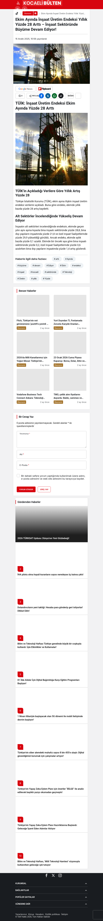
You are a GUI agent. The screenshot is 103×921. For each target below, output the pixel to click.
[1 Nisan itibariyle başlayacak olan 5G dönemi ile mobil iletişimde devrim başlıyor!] (51, 705)
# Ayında (69, 259)
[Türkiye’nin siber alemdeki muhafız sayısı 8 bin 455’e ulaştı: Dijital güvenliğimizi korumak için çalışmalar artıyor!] (51, 742)
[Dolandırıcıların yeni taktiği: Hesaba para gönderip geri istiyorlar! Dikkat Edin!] (51, 596)
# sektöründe (50, 272)
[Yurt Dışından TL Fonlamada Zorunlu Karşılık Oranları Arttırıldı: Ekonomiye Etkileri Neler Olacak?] (70, 312)
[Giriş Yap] (24, 9)
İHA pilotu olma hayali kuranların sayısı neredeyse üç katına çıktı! (50, 574)
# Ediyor (50, 265)
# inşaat (21, 272)
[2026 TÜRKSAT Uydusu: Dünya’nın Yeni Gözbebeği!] (51, 524)
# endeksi (76, 265)
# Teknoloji (67, 272)
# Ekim (63, 265)
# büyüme (22, 265)
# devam (36, 265)
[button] (17, 9)
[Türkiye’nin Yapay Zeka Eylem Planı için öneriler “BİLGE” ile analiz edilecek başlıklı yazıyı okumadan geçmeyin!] (51, 778)
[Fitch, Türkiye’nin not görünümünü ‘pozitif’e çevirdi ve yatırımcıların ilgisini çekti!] (33, 312)
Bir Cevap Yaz (26, 416)
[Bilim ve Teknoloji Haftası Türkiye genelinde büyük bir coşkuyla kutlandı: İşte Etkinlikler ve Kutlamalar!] (51, 633)
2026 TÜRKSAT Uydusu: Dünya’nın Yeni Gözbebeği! (43, 538)
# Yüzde (46, 278)
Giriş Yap (44, 489)
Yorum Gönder (26, 489)
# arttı (56, 259)
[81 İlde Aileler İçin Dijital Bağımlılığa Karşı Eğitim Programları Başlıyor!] (51, 669)
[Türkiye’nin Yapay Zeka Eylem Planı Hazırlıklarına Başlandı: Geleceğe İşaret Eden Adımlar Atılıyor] (51, 814)
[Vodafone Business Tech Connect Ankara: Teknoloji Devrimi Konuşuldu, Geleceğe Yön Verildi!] (33, 386)
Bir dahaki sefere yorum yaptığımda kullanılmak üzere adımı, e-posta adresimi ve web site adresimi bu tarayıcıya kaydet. (53, 477)
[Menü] (18, 3)
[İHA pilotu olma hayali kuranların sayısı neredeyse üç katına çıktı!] (51, 560)
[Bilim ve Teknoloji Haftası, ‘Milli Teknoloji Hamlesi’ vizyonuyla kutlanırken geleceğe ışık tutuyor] (51, 850)
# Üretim (21, 278)
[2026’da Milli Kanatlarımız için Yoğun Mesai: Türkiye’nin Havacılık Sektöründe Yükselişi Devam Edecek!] (33, 349)
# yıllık (34, 278)
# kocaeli (34, 272)
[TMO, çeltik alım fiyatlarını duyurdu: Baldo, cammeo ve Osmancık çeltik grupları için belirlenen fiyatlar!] (70, 386)
